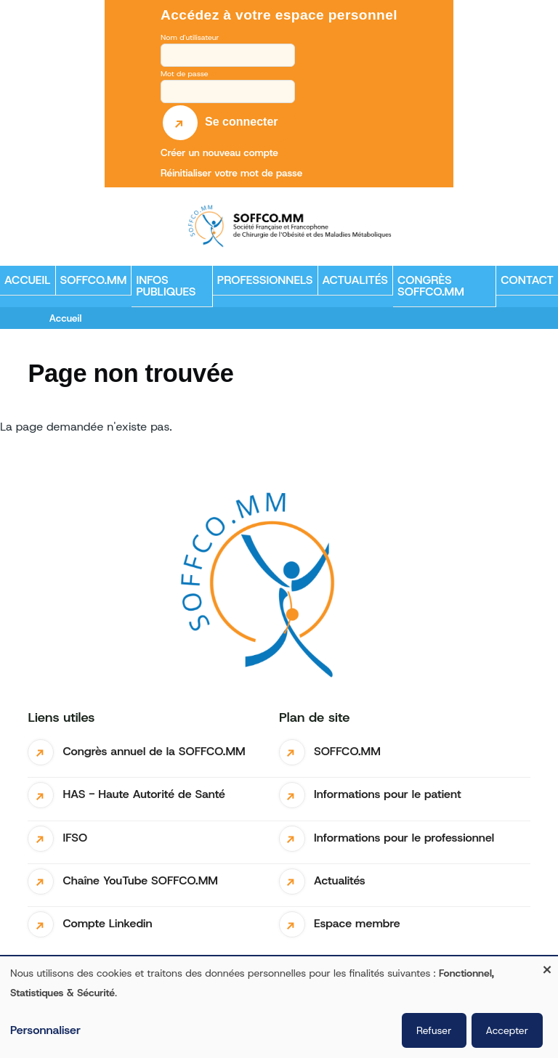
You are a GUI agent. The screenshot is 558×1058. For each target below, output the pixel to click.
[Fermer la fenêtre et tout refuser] (547, 965)
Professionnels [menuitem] (263, 283)
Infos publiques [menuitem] (163, 289)
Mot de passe (185, 73)
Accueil (65, 318)
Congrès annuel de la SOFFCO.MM (153, 751)
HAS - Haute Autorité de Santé (143, 794)
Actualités (339, 880)
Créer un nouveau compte (219, 152)
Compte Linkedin (107, 923)
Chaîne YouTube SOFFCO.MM (140, 880)
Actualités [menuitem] (356, 280)
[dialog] (279, 1007)
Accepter (507, 1030)
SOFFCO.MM (347, 751)
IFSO (74, 837)
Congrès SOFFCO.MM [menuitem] (430, 285)
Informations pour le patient (387, 794)
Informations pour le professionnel (404, 837)
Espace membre (357, 923)
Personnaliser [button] (45, 1030)
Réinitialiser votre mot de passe (231, 172)
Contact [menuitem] (527, 280)
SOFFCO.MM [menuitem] (91, 283)
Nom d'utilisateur (190, 37)
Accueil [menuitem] (27, 280)
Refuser (433, 1030)
